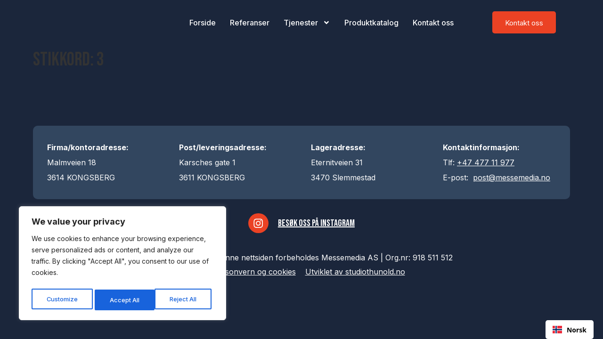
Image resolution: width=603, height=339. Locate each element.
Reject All (123, 300)
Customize (61, 300)
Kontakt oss (433, 22)
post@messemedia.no (511, 177)
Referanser (249, 22)
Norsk (570, 329)
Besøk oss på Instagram (318, 225)
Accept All (184, 300)
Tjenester (307, 22)
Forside (202, 22)
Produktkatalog (371, 22)
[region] (122, 265)
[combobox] (570, 329)
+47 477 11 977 (485, 162)
